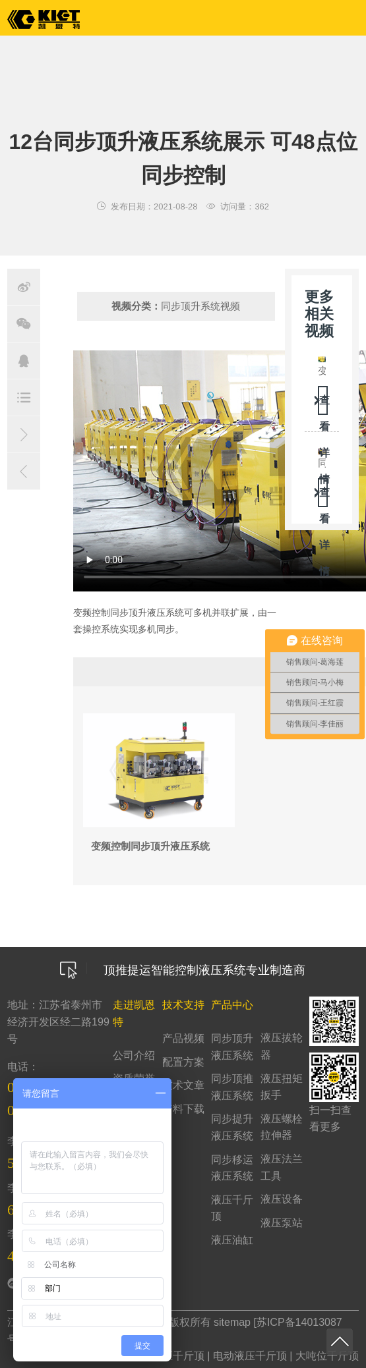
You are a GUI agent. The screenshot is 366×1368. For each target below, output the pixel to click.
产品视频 (183, 1038)
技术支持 (183, 1004)
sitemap (232, 1322)
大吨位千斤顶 (327, 1355)
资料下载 (183, 1108)
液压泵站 (281, 1222)
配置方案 (183, 1062)
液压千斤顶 (178, 1355)
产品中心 (232, 1004)
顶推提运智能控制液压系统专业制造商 (182, 970)
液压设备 (281, 1199)
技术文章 (183, 1085)
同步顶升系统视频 (200, 306)
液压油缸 (232, 1239)
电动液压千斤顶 (250, 1355)
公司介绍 (134, 1055)
